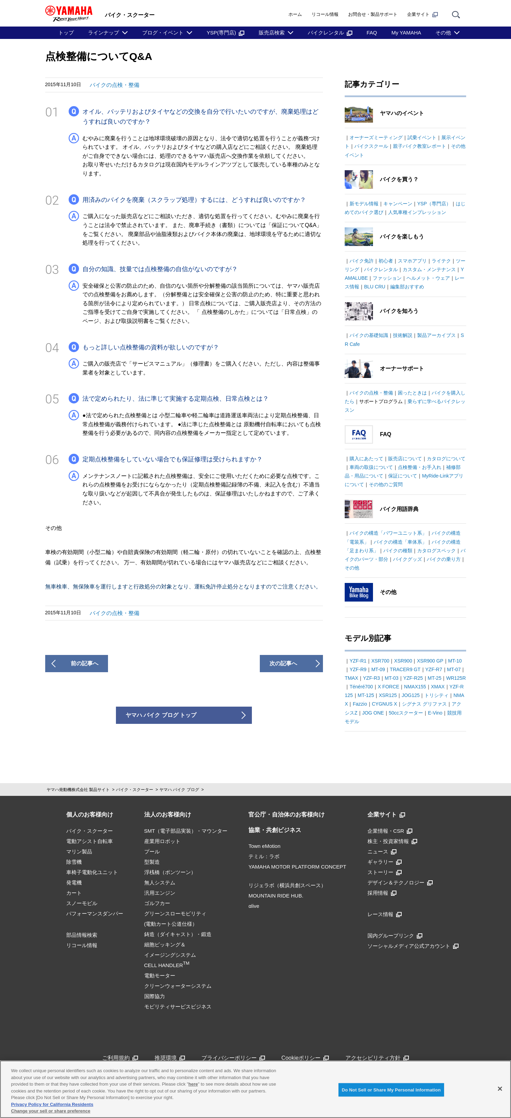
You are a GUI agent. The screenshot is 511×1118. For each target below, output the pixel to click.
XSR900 (403, 661)
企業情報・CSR (390, 831)
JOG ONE (373, 713)
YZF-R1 (358, 661)
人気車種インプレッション (417, 212)
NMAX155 (415, 686)
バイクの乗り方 (444, 559)
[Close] (500, 1088)
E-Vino (435, 713)
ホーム (295, 14)
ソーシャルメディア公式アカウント (413, 946)
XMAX (438, 686)
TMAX (351, 678)
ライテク (441, 261)
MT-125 (366, 695)
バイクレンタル (330, 32)
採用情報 (381, 893)
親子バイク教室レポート (419, 146)
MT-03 (392, 678)
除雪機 (74, 862)
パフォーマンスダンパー (94, 913)
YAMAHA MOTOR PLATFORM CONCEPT (297, 867)
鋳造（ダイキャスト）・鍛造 (178, 934)
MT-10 (455, 661)
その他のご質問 (386, 484)
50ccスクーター (406, 713)
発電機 (74, 882)
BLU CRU (374, 286)
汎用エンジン (159, 893)
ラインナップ (103, 32)
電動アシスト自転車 (89, 841)
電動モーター (159, 975)
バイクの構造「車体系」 (400, 542)
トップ (66, 32)
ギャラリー (384, 862)
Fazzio (360, 704)
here (193, 1084)
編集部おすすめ (407, 286)
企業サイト (422, 14)
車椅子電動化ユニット (92, 872)
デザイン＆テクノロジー (400, 882)
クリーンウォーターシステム (178, 986)
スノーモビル (81, 903)
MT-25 (435, 678)
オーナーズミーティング (376, 137)
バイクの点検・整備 (114, 85)
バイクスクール (371, 146)
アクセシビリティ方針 (377, 1058)
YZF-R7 (433, 669)
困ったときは (412, 393)
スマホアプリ (412, 261)
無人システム (159, 882)
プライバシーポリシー (233, 1058)
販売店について (405, 458)
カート (74, 893)
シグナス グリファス (424, 704)
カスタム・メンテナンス (429, 269)
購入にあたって (366, 458)
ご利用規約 (120, 1058)
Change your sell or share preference (50, 1111)
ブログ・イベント (163, 32)
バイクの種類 (397, 550)
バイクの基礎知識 (369, 335)
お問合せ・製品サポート (372, 14)
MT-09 (378, 669)
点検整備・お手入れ (419, 467)
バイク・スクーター (134, 789)
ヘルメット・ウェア (428, 278)
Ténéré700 (361, 686)
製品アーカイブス (436, 335)
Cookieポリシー (305, 1058)
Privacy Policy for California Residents (52, 1104)
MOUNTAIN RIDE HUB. (275, 896)
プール (152, 851)
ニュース (381, 851)
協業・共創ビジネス (274, 830)
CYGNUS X (384, 704)
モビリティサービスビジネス (178, 1006)
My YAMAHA (406, 32)
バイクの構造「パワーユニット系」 (388, 533)
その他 (443, 32)
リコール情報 (325, 14)
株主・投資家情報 (392, 841)
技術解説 (402, 335)
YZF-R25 (413, 678)
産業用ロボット (162, 841)
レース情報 (384, 914)
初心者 (386, 261)
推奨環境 (170, 1058)
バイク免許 (362, 261)
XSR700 (380, 661)
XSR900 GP (430, 661)
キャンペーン (397, 203)
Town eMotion (264, 846)
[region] (255, 1089)
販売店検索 (272, 32)
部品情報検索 (81, 935)
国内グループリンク (394, 935)
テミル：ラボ (263, 856)
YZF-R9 (358, 669)
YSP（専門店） (434, 203)
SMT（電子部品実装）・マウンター (186, 831)
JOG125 (411, 695)
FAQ (372, 32)
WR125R (456, 678)
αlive (253, 906)
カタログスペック (436, 550)
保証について (402, 476)
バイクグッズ (407, 559)
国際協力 (154, 996)
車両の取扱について (371, 467)
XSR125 (388, 695)
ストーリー (384, 872)
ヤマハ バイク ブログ (179, 789)
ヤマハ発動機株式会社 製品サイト (78, 789)
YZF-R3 (371, 678)
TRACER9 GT (405, 669)
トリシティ (436, 695)
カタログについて (446, 458)
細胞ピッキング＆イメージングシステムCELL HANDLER (170, 955)
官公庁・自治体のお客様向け (286, 814)
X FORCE (388, 686)
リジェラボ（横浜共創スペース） (287, 885)
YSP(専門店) (225, 32)
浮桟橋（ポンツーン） (170, 872)
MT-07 (454, 669)
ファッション (387, 278)
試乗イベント (421, 137)
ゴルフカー (157, 903)
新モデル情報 (364, 203)
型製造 (152, 862)
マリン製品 (79, 851)
